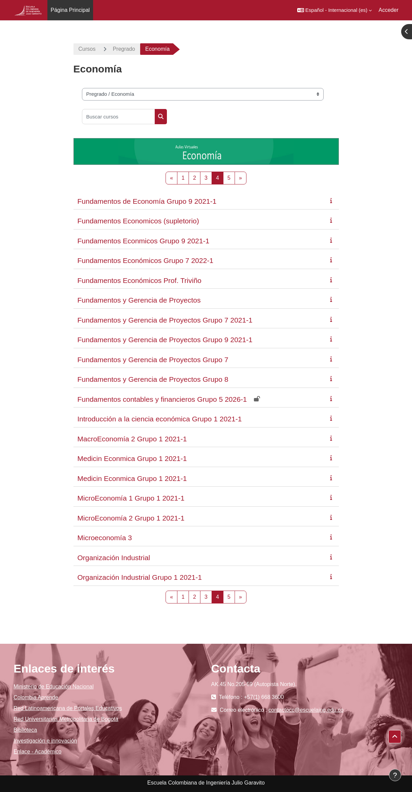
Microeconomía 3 (105, 538)
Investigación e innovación (45, 741)
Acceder (388, 10)
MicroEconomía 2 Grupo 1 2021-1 (131, 518)
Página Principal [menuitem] (70, 10)
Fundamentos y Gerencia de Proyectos (139, 300)
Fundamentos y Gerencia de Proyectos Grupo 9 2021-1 (165, 340)
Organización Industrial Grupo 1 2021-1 (140, 577)
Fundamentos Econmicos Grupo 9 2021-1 (144, 241)
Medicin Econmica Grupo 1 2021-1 (132, 458)
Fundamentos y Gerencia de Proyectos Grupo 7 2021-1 (165, 320)
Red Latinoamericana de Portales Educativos (68, 708)
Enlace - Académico (37, 751)
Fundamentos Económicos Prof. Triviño (140, 280)
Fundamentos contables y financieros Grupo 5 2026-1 (162, 399)
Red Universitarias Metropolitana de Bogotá (66, 719)
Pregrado (124, 49)
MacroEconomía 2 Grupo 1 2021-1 (132, 439)
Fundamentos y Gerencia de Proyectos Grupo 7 (153, 360)
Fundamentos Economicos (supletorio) (138, 221)
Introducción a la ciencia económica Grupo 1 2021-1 (160, 419)
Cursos (87, 49)
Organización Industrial (114, 558)
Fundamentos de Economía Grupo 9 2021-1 (147, 201)
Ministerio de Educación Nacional (54, 686)
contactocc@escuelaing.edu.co (306, 710)
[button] (334, 10)
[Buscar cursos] (118, 116)
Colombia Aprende (36, 697)
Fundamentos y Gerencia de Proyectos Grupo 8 (153, 379)
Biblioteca (25, 730)
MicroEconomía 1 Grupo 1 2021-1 (131, 498)
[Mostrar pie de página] (395, 775)
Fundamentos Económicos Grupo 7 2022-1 (146, 260)
